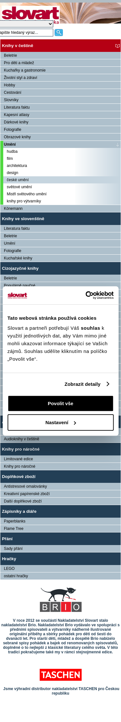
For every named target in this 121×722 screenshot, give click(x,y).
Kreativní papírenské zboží (27, 494)
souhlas (91, 328)
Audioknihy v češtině (21, 439)
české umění (18, 180)
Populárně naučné (19, 285)
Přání (7, 538)
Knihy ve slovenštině (23, 218)
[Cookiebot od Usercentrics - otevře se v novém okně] (86, 295)
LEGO (9, 568)
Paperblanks (14, 521)
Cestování (12, 92)
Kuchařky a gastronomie (24, 70)
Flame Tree (14, 528)
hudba (12, 151)
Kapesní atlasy (16, 114)
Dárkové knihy (16, 122)
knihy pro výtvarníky (24, 201)
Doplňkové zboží (18, 476)
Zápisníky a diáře (19, 511)
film (10, 158)
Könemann (13, 208)
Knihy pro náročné (21, 449)
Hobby (9, 85)
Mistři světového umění (26, 194)
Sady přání (13, 548)
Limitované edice (18, 459)
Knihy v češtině (17, 45)
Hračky (9, 558)
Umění (10, 144)
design (12, 173)
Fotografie (12, 129)
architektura (17, 165)
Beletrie (10, 55)
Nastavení (60, 422)
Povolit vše (60, 403)
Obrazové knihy (17, 137)
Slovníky (11, 100)
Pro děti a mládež (19, 63)
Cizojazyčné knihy (20, 268)
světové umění (19, 187)
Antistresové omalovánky (25, 486)
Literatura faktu (17, 107)
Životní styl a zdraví (20, 77)
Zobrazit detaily (83, 384)
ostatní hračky (16, 576)
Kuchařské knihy (18, 258)
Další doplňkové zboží (23, 501)
